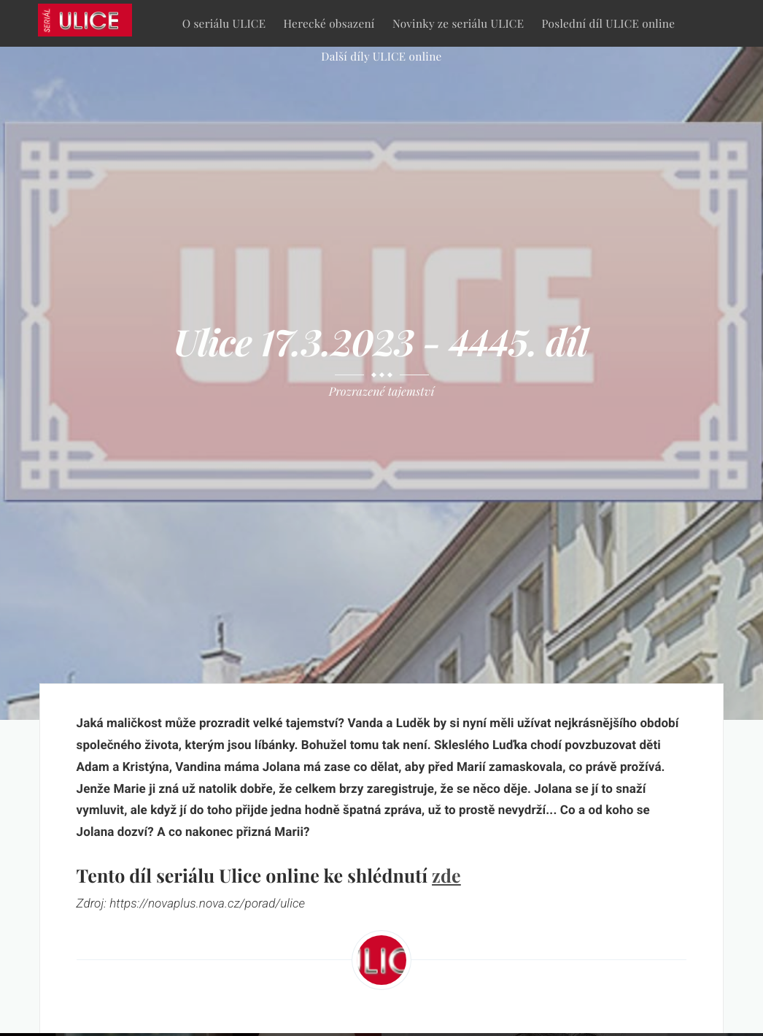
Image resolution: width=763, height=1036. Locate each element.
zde (446, 876)
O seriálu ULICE (224, 23)
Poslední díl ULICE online (608, 23)
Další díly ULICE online (381, 56)
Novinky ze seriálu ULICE (458, 23)
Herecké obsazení (329, 23)
